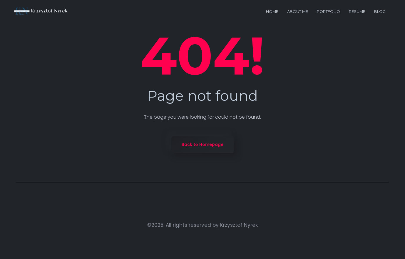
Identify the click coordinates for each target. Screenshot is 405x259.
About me (297, 11)
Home (272, 11)
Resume (357, 11)
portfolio (328, 11)
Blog (380, 11)
